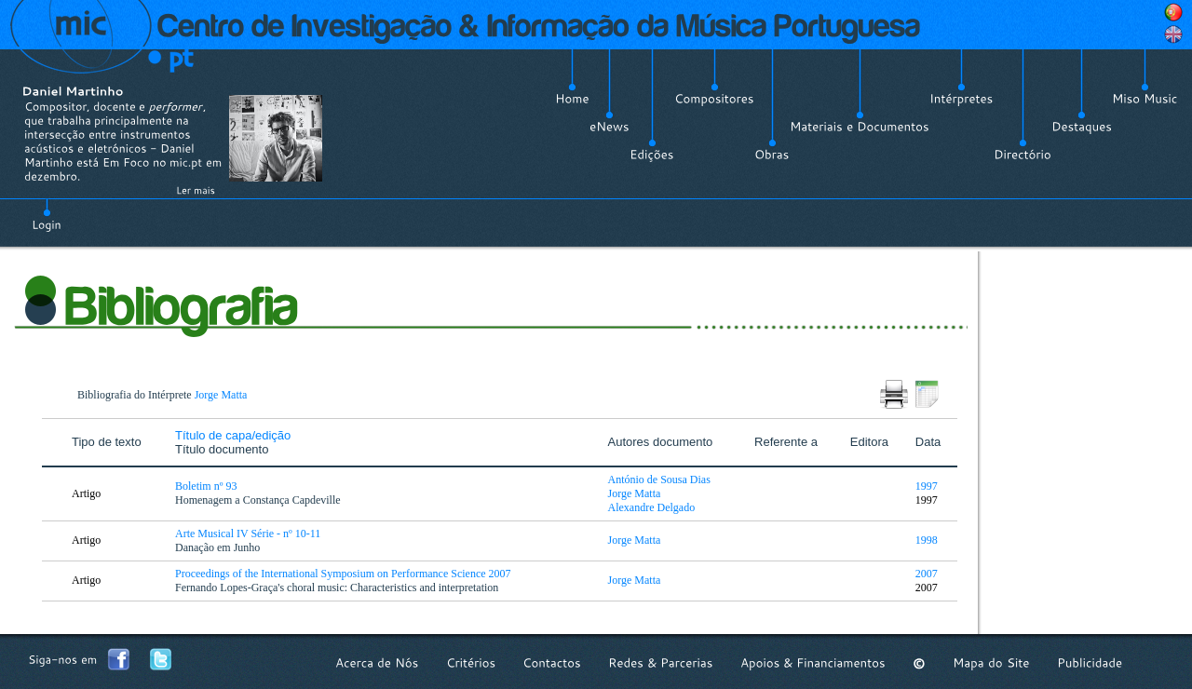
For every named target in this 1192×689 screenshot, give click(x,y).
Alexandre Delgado (652, 507)
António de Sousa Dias (659, 479)
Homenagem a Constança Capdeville (259, 500)
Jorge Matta (221, 394)
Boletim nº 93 (207, 486)
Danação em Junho (219, 547)
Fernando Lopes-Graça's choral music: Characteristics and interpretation (338, 587)
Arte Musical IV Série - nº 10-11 (249, 533)
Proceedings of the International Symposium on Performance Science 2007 (344, 573)
